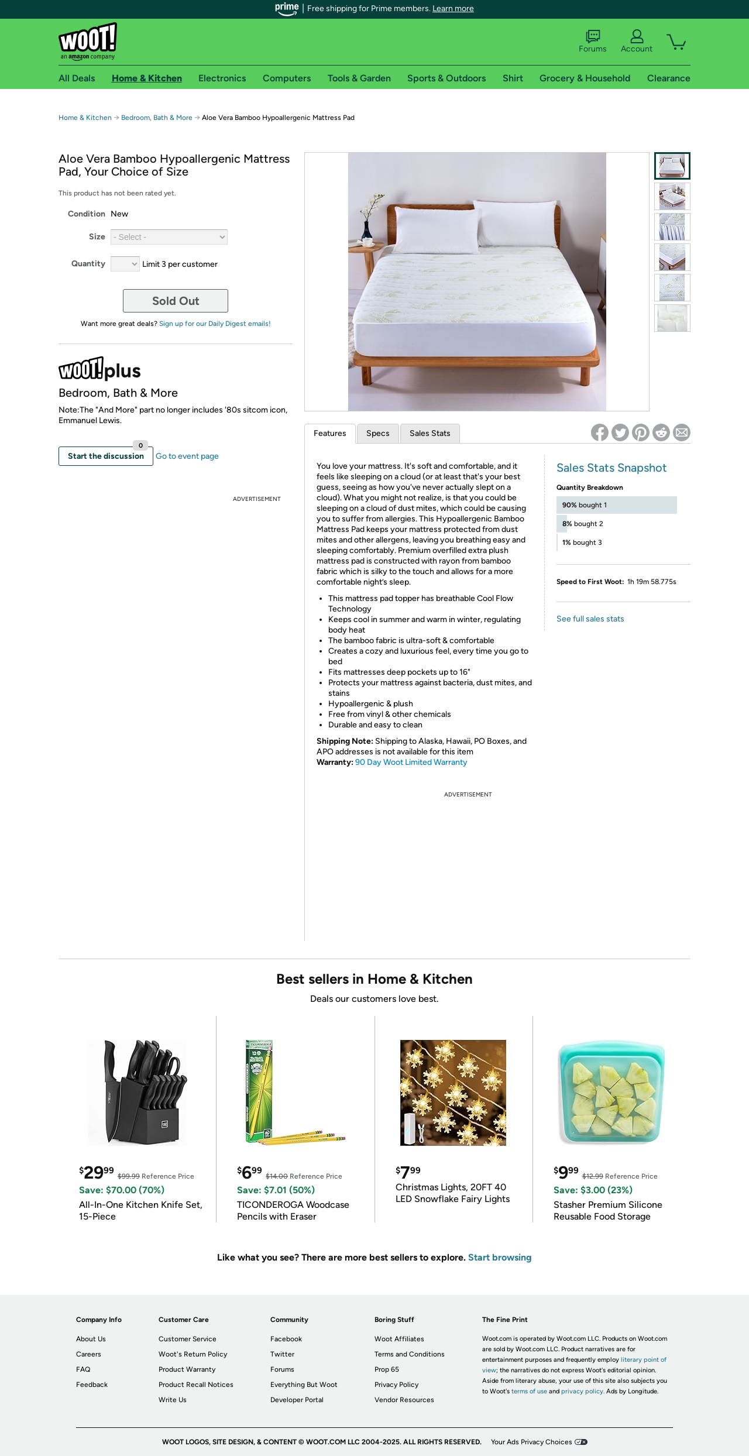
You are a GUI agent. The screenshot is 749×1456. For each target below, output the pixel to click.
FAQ (83, 1369)
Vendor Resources (404, 1400)
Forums (593, 41)
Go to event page (187, 456)
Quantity (88, 264)
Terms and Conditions (409, 1354)
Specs (378, 433)
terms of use (529, 1391)
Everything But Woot (304, 1385)
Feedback (92, 1385)
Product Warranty (187, 1369)
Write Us (173, 1400)
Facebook (286, 1339)
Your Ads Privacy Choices (531, 1442)
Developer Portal (297, 1400)
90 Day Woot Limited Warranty (411, 762)
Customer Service (188, 1339)
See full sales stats (590, 619)
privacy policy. (582, 1391)
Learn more (453, 8)
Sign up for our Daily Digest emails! (215, 324)
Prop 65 (386, 1369)
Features (330, 433)
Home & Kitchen (85, 118)
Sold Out (176, 301)
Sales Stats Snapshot (611, 468)
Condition (86, 214)
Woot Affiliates (399, 1339)
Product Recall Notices (196, 1385)
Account (636, 41)
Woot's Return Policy (193, 1354)
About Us (91, 1339)
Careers (88, 1354)
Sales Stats (430, 433)
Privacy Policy (396, 1385)
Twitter (282, 1354)
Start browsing (500, 1257)
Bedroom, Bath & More (157, 118)
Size (97, 237)
